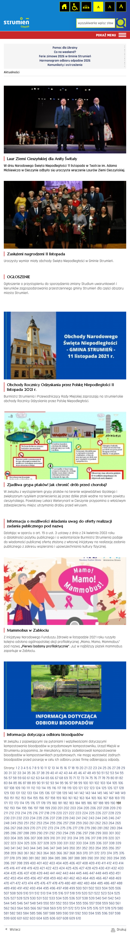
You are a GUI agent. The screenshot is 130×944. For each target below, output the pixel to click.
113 (38, 788)
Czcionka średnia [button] (109, 6)
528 (19, 898)
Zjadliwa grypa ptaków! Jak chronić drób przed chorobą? (57, 484)
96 (66, 783)
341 (12, 848)
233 (26, 818)
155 (35, 798)
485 (100, 883)
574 (83, 908)
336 (99, 843)
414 (121, 863)
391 (96, 858)
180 (54, 803)
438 (33, 873)
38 (43, 773)
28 (118, 768)
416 (12, 868)
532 (45, 898)
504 (105, 888)
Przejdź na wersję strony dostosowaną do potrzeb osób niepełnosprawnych (75, 6)
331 (65, 843)
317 (93, 838)
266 (7, 828)
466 (99, 878)
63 (38, 778)
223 (78, 813)
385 (57, 858)
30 (6, 773)
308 (39, 838)
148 (117, 793)
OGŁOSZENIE (18, 276)
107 (6, 788)
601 (19, 918)
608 (65, 918)
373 (103, 853)
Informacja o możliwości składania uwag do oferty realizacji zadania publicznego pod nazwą (59, 523)
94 (57, 783)
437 (26, 873)
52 (107, 773)
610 (78, 918)
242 (85, 818)
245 (105, 818)
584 (26, 913)
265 (118, 823)
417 (18, 868)
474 (30, 883)
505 (111, 888)
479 (61, 883)
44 (70, 773)
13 (53, 768)
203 (73, 808)
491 (19, 888)
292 (52, 833)
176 (32, 803)
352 (85, 848)
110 (23, 788)
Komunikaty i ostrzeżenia (65, 65)
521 (90, 893)
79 (108, 778)
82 (121, 778)
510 (25, 893)
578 (107, 908)
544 (7, 903)
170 (122, 798)
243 (91, 818)
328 (46, 843)
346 (46, 848)
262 (98, 823)
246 (111, 818)
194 (18, 808)
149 (122, 793)
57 (10, 778)
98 (75, 783)
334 (85, 843)
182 (65, 803)
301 (111, 833)
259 (79, 823)
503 (98, 888)
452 (7, 878)
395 (123, 858)
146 (105, 793)
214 (23, 813)
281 (99, 828)
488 (119, 883)
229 (118, 813)
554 (72, 903)
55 (122, 773)
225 (92, 813)
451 (117, 873)
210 (118, 808)
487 (113, 883)
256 (59, 823)
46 (80, 773)
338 (112, 843)
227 (104, 813)
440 (46, 873)
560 (112, 903)
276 (69, 828)
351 (78, 848)
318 (98, 838)
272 (44, 828)
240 (72, 818)
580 (120, 908)
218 (46, 813)
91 (43, 783)
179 (48, 803)
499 (72, 888)
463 (79, 878)
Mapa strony (86, 6)
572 (71, 908)
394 (116, 858)
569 (53, 908)
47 (84, 773)
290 (39, 833)
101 (91, 783)
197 (36, 808)
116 (54, 788)
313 (69, 838)
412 (109, 863)
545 (13, 903)
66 (52, 778)
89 (34, 783)
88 (29, 783)
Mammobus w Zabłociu (28, 630)
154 (29, 798)
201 (60, 808)
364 (46, 853)
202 (66, 808)
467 (105, 878)
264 (111, 823)
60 (24, 778)
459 (53, 878)
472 (18, 883)
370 (85, 853)
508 (13, 893)
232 (19, 818)
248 (7, 823)
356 (111, 848)
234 (32, 818)
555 (79, 903)
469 (118, 878)
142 (81, 793)
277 (75, 828)
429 (95, 868)
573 (77, 908)
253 (39, 823)
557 (92, 903)
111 (28, 788)
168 (111, 798)
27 (113, 768)
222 (72, 813)
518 (72, 893)
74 (87, 778)
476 (42, 883)
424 (62, 868)
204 (80, 808)
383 (44, 858)
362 (32, 853)
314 (75, 838)
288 (26, 833)
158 (52, 798)
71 (74, 778)
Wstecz (15, 929)
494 (39, 888)
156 (41, 798)
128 (121, 788)
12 (49, 768)
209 (112, 808)
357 (117, 848)
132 (23, 793)
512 (37, 893)
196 (30, 808)
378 (12, 858)
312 (63, 838)
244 (98, 818)
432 (114, 868)
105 (114, 783)
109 (17, 788)
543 (117, 898)
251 (26, 823)
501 (85, 888)
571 (65, 908)
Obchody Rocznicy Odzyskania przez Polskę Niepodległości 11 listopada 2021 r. (60, 387)
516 (60, 893)
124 (97, 788)
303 (7, 838)
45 (75, 773)
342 (19, 848)
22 (90, 768)
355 (105, 848)
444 (72, 873)
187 (95, 803)
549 (39, 903)
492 (26, 888)
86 (20, 783)
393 (109, 858)
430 (101, 868)
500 (79, 888)
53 (112, 773)
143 (87, 793)
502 (91, 888)
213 (17, 813)
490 (13, 888)
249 (13, 823)
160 (64, 798)
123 (92, 788)
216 (35, 813)
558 (98, 903)
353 (91, 848)
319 (104, 838)
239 (65, 818)
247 (117, 818)
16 (65, 768)
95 (62, 783)
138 (58, 793)
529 (26, 898)
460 (59, 878)
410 (97, 863)
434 (7, 873)
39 (47, 773)
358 (7, 853)
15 (61, 768)
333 (79, 843)
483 (87, 883)
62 (33, 778)
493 (32, 888)
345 (39, 848)
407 (78, 863)
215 (29, 813)
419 (29, 868)
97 (71, 783)
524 (110, 893)
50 (98, 773)
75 (91, 778)
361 (26, 853)
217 (41, 813)
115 (49, 788)
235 (39, 818)
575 (89, 908)
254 (46, 823)
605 (46, 918)
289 (33, 833)
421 (42, 868)
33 (19, 773)
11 (45, 768)
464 (85, 878)
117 (59, 788)
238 (59, 818)
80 (112, 778)
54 (117, 773)
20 (81, 768)
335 (92, 843)
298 (92, 833)
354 (98, 848)
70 (70, 778)
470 (6, 883)
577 (101, 908)
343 (26, 848)
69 (66, 778)
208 (106, 808)
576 (95, 908)
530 (33, 898)
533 (52, 898)
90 (38, 783)
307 (33, 838)
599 (7, 918)
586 (39, 913)
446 (85, 873)
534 (59, 898)
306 (27, 838)
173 (16, 803)
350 (72, 848)
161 (70, 798)
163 (81, 798)
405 (65, 863)
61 (28, 778)
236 (46, 818)
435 (13, 873)
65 (47, 778)
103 (102, 783)
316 (87, 838)
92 (47, 783)
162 (75, 798)
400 (33, 863)
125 (103, 788)
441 (52, 873)
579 (113, 908)
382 (37, 858)
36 (33, 773)
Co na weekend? (65, 52)
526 (7, 898)
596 (105, 913)
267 (13, 828)
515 (54, 893)
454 (20, 878)
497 (59, 888)
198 (41, 808)
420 (36, 868)
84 (10, 783)
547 (26, 903)
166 (99, 798)
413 (115, 863)
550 (46, 903)
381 (31, 858)
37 (38, 773)
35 (29, 773)
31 (10, 773)
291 (45, 833)
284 (119, 828)
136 (47, 793)
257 (65, 823)
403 (52, 863)
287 (19, 833)
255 (52, 823)
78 (103, 778)
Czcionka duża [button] (121, 6)
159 (58, 798)
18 (73, 768)
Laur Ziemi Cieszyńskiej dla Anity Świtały (42, 158)
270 (32, 828)
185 (83, 803)
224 (85, 813)
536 (72, 898)
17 (69, 768)
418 (23, 868)
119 (69, 788)
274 (56, 828)
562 (7, 908)
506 (118, 888)
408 (85, 863)
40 (52, 773)
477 (48, 883)
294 (65, 833)
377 (6, 858)
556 (85, 903)
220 (59, 813)
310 (52, 838)
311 (58, 838)
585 (32, 913)
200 (54, 808)
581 (6, 913)
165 (93, 798)
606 (52, 918)
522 (97, 893)
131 (18, 793)
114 (43, 788)
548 (33, 903)
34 (24, 773)
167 (105, 798)
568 (46, 908)
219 (52, 813)
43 (66, 773)
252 (32, 823)
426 (75, 868)
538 (85, 898)
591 (71, 913)
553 (65, 903)
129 (6, 793)
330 (59, 843)
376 (121, 853)
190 (112, 803)
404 (59, 863)
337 (105, 843)
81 (116, 778)
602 (26, 918)
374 (109, 853)
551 (52, 903)
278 (81, 828)
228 (111, 813)
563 (13, 908)
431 (107, 868)
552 (59, 903)
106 (120, 783)
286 (13, 833)
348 (59, 848)
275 (62, 828)
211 (6, 813)
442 (59, 873)
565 (27, 908)
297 (85, 833)
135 (41, 793)
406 (72, 863)
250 (20, 823)
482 (80, 883)
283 (113, 828)
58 (15, 778)
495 (46, 888)
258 (72, 823)
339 (118, 843)
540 (98, 898)
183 (71, 803)
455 (27, 878)
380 (25, 858)
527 (13, 898)
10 (41, 768)
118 (64, 788)
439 (39, 873)
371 (91, 853)
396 (7, 863)
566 (33, 908)
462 (72, 878)
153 (23, 798)
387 (70, 858)
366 (59, 853)
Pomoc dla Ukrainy (65, 48)
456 (33, 878)
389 (83, 858)
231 (12, 818)
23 (95, 768)
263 (105, 823)
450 (112, 873)
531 (39, 898)
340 (7, 848)
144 (93, 793)
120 (74, 788)
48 (89, 773)
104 (108, 783)
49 (94, 773)
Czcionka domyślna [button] (98, 6)
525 (117, 893)
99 (80, 783)
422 (48, 868)
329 (53, 843)
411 (103, 863)
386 (64, 858)
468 (112, 878)
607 (59, 918)
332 (72, 843)
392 (103, 858)
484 (93, 883)
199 (47, 808)
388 (77, 858)
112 (33, 788)
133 (29, 793)
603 (32, 918)
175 (27, 803)
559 (105, 903)
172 (11, 803)
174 (22, 803)
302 (117, 833)
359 (13, 853)
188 (100, 803)
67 (56, 778)
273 (50, 828)
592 (78, 913)
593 (85, 913)
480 (67, 883)
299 (98, 833)
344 (32, 848)
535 (65, 898)
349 (65, 848)
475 (36, 883)
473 (24, 883)
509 (19, 893)
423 (55, 868)
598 (117, 913)
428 (88, 868)
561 (117, 903)
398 (19, 863)
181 (60, 803)
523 (104, 893)
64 (43, 778)
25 (104, 768)
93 (52, 783)
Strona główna (64, 6)
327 (39, 843)
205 (86, 808)
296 (79, 833)
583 (19, 913)
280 (93, 828)
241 (78, 818)
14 (57, 768)
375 (115, 853)
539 (92, 898)
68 (61, 778)
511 (31, 893)
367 (65, 853)
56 (6, 778)
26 (109, 768)
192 (6, 808)
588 (52, 913)
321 (117, 838)
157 (47, 798)
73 (82, 778)
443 (65, 873)
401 (39, 863)
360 (20, 853)
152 (17, 798)
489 (7, 888)
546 (20, 903)
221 (65, 813)
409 (92, 863)
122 (86, 788)
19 (77, 768)
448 (98, 873)
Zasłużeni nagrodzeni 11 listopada (36, 254)
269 (26, 828)
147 (111, 793)
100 (85, 783)
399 (26, 863)
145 (99, 793)
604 (39, 918)
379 (18, 858)
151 (12, 798)
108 (11, 788)
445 (79, 873)
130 (12, 793)
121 (80, 788)
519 (78, 893)
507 (6, 893)
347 (52, 848)
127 (115, 788)
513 (42, 893)
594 (91, 913)
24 (100, 768)
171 (6, 803)
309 (46, 838)
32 (14, 773)
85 (15, 783)
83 (6, 783)
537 (78, 898)
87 (24, 783)
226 (98, 813)
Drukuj (121, 929)
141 (76, 793)
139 (64, 793)
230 (7, 818)
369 (79, 853)
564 (20, 908)
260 (85, 823)
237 (52, 818)
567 (39, 908)
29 (123, 768)
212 (11, 813)
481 (73, 883)
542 (111, 898)
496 (52, 888)
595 (98, 913)
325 (27, 843)
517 (66, 893)
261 (91, 823)
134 (35, 793)
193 (12, 808)
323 (13, 843)
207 (99, 808)
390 (90, 858)
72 (78, 778)
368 (72, 853)
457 (39, 878)
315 (81, 838)
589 (59, 913)
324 (20, 843)
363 (39, 853)
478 (54, 883)
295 (72, 833)
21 (85, 768)
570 (59, 908)
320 (111, 838)
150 (6, 798)
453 (13, 878)
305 (20, 838)
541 (104, 898)
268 (19, 828)
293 (59, 833)
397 (13, 863)
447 (92, 873)
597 (111, 913)
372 (97, 853)
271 (38, 828)
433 (121, 868)
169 (117, 798)
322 (7, 843)
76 (95, 778)
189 (106, 803)
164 (87, 798)
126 (109, 788)
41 (56, 773)
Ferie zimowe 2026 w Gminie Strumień (65, 56)
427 (81, 868)
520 (84, 893)
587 (45, 913)
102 (96, 783)
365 (52, 853)
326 (33, 843)
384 (51, 858)
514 (48, 893)
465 (92, 878)
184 (77, 803)
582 (12, 913)
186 (89, 803)
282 (106, 828)
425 (68, 868)
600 (13, 918)
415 (6, 868)
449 (105, 873)
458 (46, 878)
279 (87, 828)
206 (93, 808)
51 (103, 773)
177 (38, 803)
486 (107, 883)
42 (61, 773)
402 (45, 863)
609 (72, 918)
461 (65, 878)
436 (20, 873)
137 (53, 793)
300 (105, 833)
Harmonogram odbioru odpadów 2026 (65, 60)
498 (65, 888)
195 (24, 808)
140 (70, 793)
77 (99, 778)
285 (7, 833)
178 (43, 803)
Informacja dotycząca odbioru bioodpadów (45, 734)
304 (13, 838)
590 (65, 913)
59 (19, 778)
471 (12, 883)
